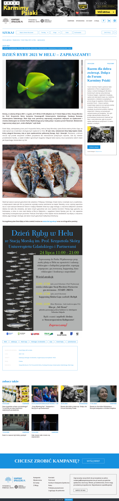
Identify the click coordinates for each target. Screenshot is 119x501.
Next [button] (77, 84)
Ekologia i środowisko (39, 48)
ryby (50, 342)
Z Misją (96, 21)
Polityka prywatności (56, 488)
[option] (42, 84)
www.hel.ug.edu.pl (50, 221)
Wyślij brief (93, 460)
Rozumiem (69, 499)
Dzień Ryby (60, 342)
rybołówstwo (72, 342)
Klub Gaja (24, 342)
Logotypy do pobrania (56, 491)
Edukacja (27, 48)
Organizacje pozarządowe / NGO (59, 48)
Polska (20, 48)
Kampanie (71, 21)
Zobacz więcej (93, 147)
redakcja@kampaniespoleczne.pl (85, 480)
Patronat (51, 480)
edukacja (14, 342)
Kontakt (51, 478)
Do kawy (89, 21)
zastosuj (107, 32)
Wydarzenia (80, 21)
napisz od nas (80, 490)
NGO (5, 342)
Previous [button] (8, 84)
